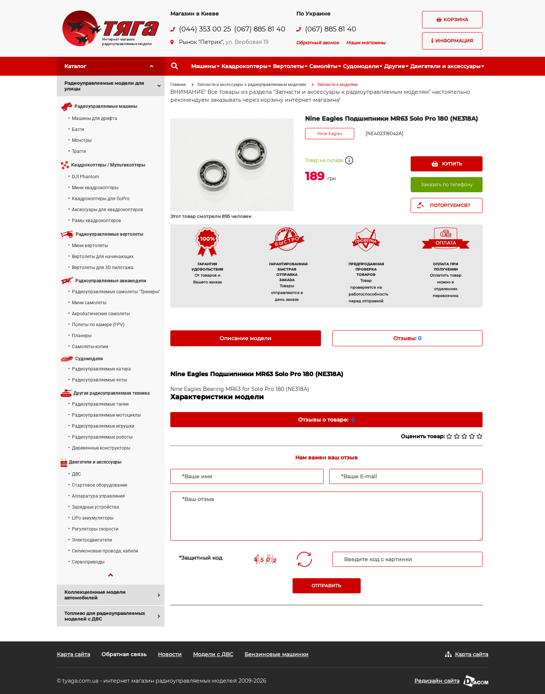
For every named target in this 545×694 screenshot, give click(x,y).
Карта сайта (73, 654)
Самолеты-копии (90, 346)
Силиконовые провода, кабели (105, 551)
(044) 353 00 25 (205, 29)
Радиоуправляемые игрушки (103, 426)
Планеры (82, 335)
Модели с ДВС (213, 654)
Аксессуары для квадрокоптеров (107, 209)
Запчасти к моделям (337, 84)
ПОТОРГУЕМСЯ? (450, 205)
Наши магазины (366, 42)
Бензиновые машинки (276, 654)
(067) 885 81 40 (259, 29)
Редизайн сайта (436, 680)
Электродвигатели (92, 540)
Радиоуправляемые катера (101, 369)
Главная (178, 84)
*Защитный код (200, 557)
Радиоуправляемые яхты (99, 380)
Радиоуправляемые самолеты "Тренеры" (116, 291)
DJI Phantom (85, 176)
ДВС (76, 474)
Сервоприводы (88, 562)
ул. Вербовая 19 (247, 42)
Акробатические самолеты (101, 313)
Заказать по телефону (447, 184)
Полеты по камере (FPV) (98, 324)
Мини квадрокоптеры (95, 187)
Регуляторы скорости (95, 529)
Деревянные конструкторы (101, 448)
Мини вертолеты (90, 245)
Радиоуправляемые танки (100, 404)
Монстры (82, 140)
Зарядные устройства (95, 507)
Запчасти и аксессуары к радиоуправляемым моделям (251, 84)
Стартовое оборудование (99, 485)
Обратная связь (123, 654)
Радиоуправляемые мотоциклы (106, 415)
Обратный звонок (317, 42)
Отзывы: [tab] (407, 338)
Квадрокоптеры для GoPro (100, 198)
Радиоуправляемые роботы (102, 437)
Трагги (79, 151)
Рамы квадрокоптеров (96, 220)
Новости (170, 654)
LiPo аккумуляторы (93, 518)
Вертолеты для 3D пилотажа (103, 267)
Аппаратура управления (98, 496)
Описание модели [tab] (245, 338)
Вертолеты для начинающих (103, 256)
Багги (78, 129)
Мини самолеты (89, 302)
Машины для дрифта (94, 118)
